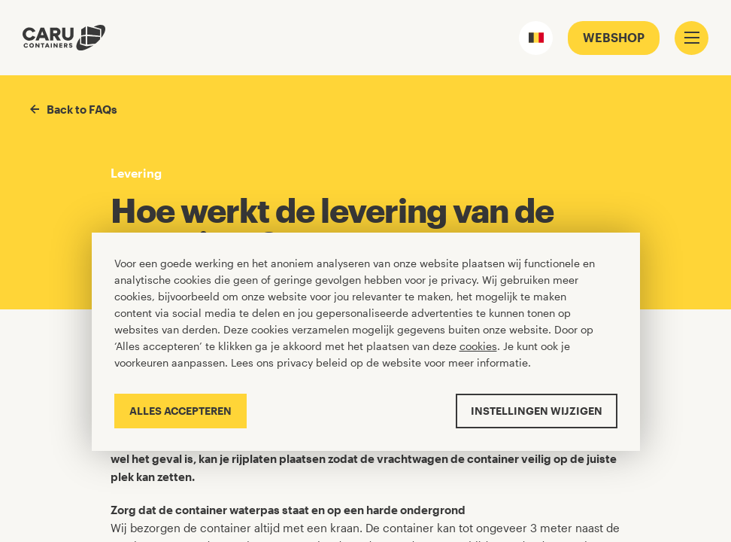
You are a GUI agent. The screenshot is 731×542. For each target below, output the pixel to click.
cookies (478, 346)
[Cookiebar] (366, 341)
